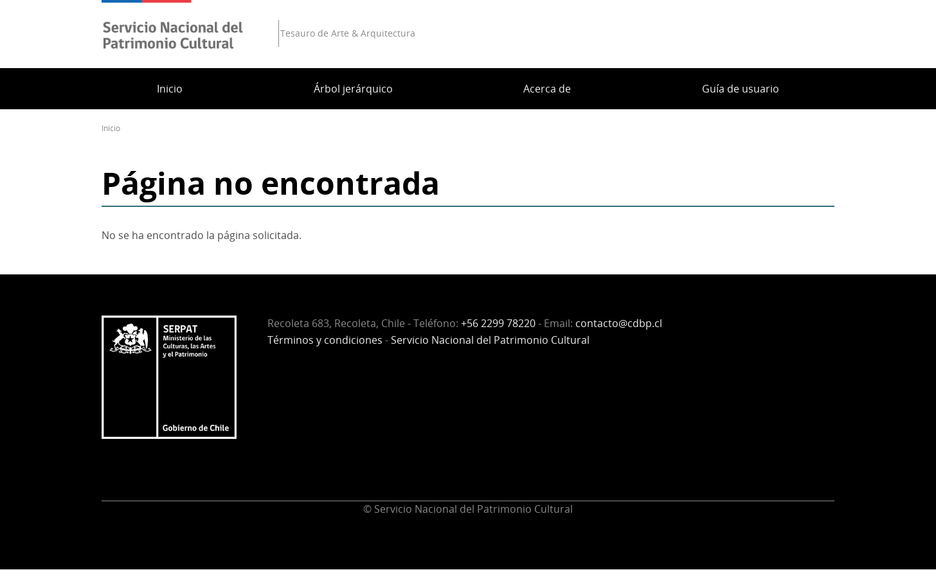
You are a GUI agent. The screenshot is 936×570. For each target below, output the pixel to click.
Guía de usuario (740, 89)
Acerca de (547, 89)
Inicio (170, 89)
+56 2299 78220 (498, 323)
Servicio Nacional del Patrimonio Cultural (490, 340)
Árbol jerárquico (353, 89)
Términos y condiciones (324, 340)
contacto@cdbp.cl (618, 323)
